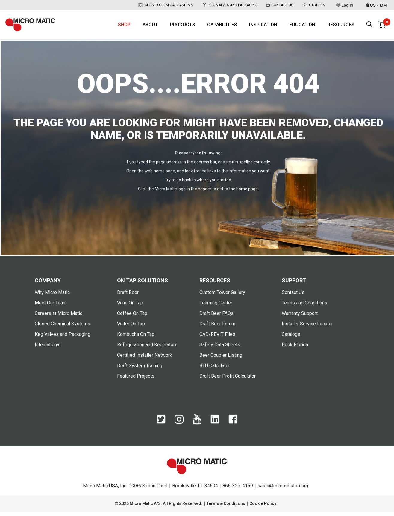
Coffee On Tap (132, 318)
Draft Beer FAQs (216, 318)
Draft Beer (128, 297)
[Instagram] (179, 426)
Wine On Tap (130, 307)
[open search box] (369, 27)
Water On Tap (131, 328)
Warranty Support (300, 318)
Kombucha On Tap (135, 339)
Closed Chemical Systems (165, 5)
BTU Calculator (214, 370)
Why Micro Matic (52, 297)
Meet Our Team (51, 307)
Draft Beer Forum (217, 328)
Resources (340, 27)
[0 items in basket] (382, 26)
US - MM (376, 5)
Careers (313, 5)
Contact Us (279, 5)
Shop (124, 27)
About (150, 27)
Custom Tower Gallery (222, 297)
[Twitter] (161, 426)
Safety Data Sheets (219, 349)
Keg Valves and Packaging (229, 5)
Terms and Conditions (304, 307)
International (47, 349)
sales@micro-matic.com (282, 490)
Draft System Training (139, 370)
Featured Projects (135, 380)
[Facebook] (232, 426)
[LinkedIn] (214, 426)
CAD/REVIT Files (217, 339)
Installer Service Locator (307, 328)
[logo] (33, 26)
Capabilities (222, 27)
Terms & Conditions (226, 508)
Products (182, 27)
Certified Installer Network (144, 359)
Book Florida (295, 349)
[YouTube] (197, 427)
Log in (344, 5)
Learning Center (215, 307)
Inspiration (263, 27)
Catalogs (291, 339)
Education (302, 27)
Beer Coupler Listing (220, 359)
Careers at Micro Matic (58, 318)
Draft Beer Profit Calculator (227, 380)
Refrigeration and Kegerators (147, 349)
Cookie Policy (262, 508)
